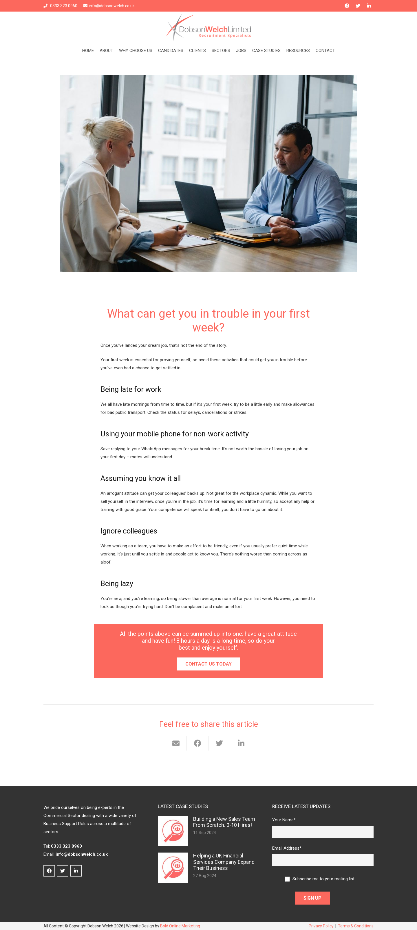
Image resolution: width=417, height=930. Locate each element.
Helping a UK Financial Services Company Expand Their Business (224, 862)
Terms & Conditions (356, 926)
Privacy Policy (321, 926)
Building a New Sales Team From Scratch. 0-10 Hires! (224, 822)
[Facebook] (347, 5)
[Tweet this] (219, 743)
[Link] (208, 27)
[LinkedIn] (369, 5)
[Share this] (198, 743)
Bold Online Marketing (180, 926)
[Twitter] (358, 5)
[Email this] (176, 743)
